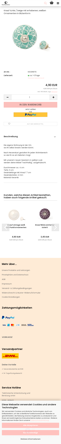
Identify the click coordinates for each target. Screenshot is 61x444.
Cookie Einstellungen (11, 297)
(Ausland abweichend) (36, 78)
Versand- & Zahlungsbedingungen (17, 288)
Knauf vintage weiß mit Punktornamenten (16, 226)
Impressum (7, 284)
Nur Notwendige (30, 432)
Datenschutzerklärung (40, 420)
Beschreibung (11, 136)
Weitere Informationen (30, 439)
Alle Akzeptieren (30, 425)
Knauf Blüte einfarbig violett (44, 226)
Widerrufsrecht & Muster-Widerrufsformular (21, 293)
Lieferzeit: (8, 75)
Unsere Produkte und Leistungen (16, 270)
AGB (3, 279)
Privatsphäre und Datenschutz (15, 274)
